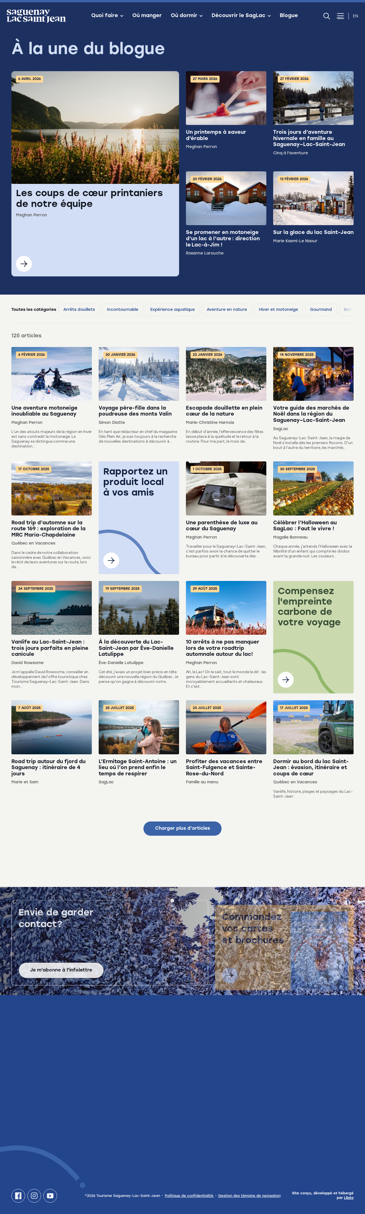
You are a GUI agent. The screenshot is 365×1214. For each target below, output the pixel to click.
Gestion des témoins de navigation (249, 1196)
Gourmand (321, 310)
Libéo (349, 1198)
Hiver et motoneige (278, 310)
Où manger (147, 16)
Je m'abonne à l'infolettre (61, 976)
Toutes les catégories (33, 310)
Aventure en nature (227, 310)
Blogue (289, 16)
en (355, 16)
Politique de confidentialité (189, 1196)
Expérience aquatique (172, 310)
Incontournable (122, 310)
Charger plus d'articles (182, 828)
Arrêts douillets (79, 310)
